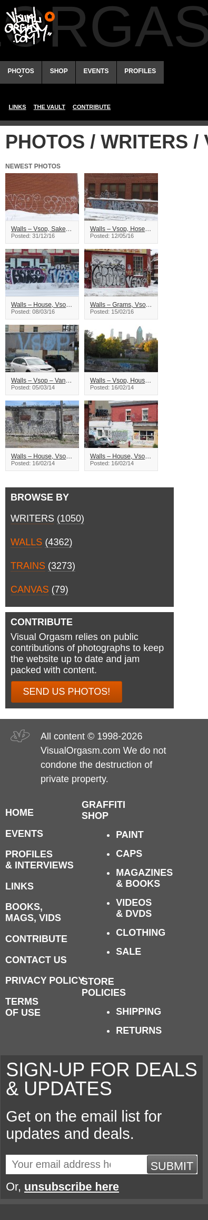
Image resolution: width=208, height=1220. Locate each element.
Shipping (138, 1011)
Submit (172, 1166)
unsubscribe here (71, 1186)
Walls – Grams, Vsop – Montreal (121, 304)
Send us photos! (67, 691)
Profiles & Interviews (39, 860)
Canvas (30, 589)
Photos (20, 72)
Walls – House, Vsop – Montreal (42, 304)
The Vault (49, 107)
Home (19, 812)
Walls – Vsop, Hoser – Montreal (121, 229)
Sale (128, 951)
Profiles (140, 71)
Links (17, 107)
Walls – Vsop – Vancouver (42, 380)
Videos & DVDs (134, 908)
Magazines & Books (144, 878)
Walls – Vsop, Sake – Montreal (42, 229)
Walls (26, 542)
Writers (32, 518)
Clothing (140, 932)
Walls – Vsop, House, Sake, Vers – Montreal (121, 380)
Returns (139, 1030)
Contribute (92, 107)
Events (95, 71)
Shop (59, 71)
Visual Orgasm (28, 26)
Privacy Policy (44, 980)
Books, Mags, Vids (33, 912)
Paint (130, 834)
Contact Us (36, 960)
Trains (28, 566)
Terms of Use (23, 1007)
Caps (129, 853)
